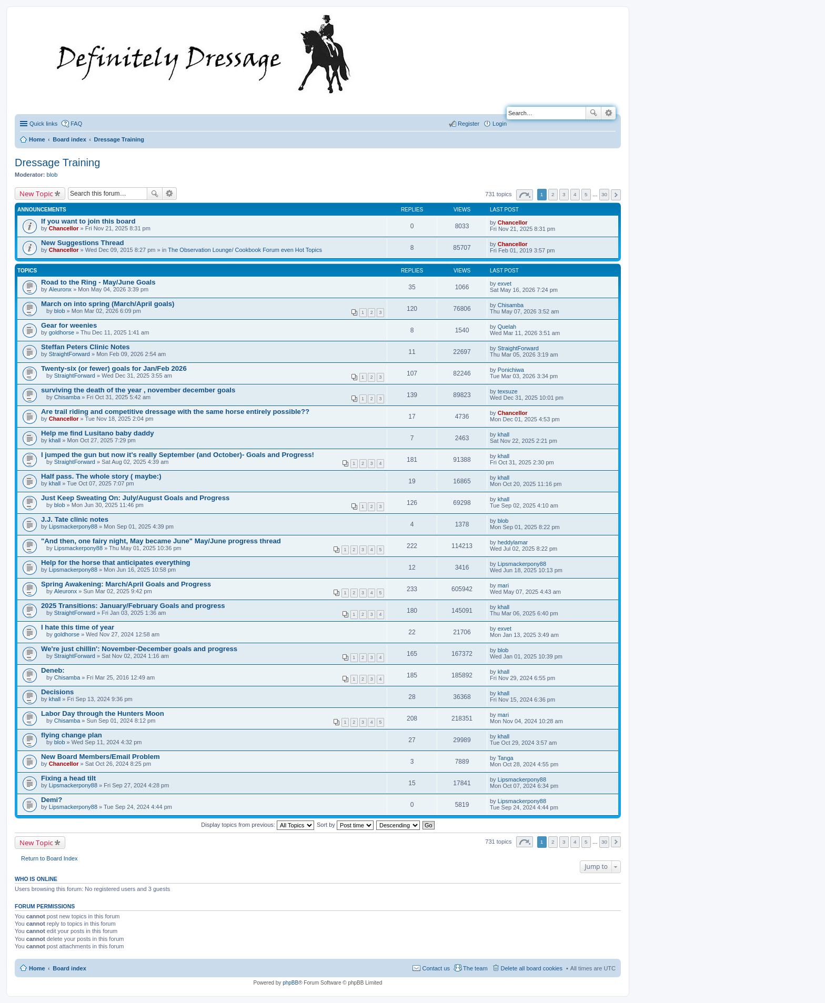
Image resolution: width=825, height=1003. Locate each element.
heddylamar (513, 542)
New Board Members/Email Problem (100, 757)
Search (593, 113)
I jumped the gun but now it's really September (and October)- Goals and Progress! (177, 455)
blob (52, 174)
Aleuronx (60, 289)
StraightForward (69, 354)
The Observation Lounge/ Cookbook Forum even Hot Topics (245, 250)
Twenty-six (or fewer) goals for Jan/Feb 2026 (114, 368)
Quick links (43, 123)
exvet (504, 283)
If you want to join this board (88, 221)
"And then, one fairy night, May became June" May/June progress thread (161, 541)
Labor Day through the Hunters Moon (102, 713)
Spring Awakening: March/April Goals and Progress (126, 584)
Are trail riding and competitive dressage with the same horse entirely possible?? (175, 412)
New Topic (36, 193)
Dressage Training (57, 162)
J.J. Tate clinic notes (74, 519)
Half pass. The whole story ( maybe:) (101, 476)
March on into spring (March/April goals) (108, 304)
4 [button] (575, 194)
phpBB (290, 983)
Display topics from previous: (257, 825)
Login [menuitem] (499, 123)
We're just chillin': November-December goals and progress (139, 649)
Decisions (57, 692)
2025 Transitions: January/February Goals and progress (133, 606)
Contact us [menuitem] (436, 968)
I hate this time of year (77, 627)
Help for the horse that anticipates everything (115, 562)
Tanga (506, 758)
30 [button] (604, 194)
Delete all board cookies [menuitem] (531, 968)
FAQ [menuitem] (76, 123)
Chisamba (511, 305)
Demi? (51, 800)
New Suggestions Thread (82, 243)
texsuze (508, 391)
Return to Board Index (49, 858)
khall (55, 440)
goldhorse (61, 332)
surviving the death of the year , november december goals (138, 390)
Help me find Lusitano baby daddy (97, 433)
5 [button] (586, 194)
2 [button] (553, 194)
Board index (69, 968)
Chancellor (64, 228)
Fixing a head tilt (68, 778)
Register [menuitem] (468, 123)
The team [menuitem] (475, 968)
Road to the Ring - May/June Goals (98, 282)
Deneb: (53, 670)
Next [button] (616, 194)
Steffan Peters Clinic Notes (85, 347)
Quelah (507, 326)
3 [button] (564, 194)
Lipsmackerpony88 (73, 526)
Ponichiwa (511, 370)
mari (503, 585)
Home (37, 968)
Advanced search (608, 113)
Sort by (345, 825)
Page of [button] (524, 194)
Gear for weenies (69, 325)
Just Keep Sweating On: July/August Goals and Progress (135, 498)
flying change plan (71, 735)
